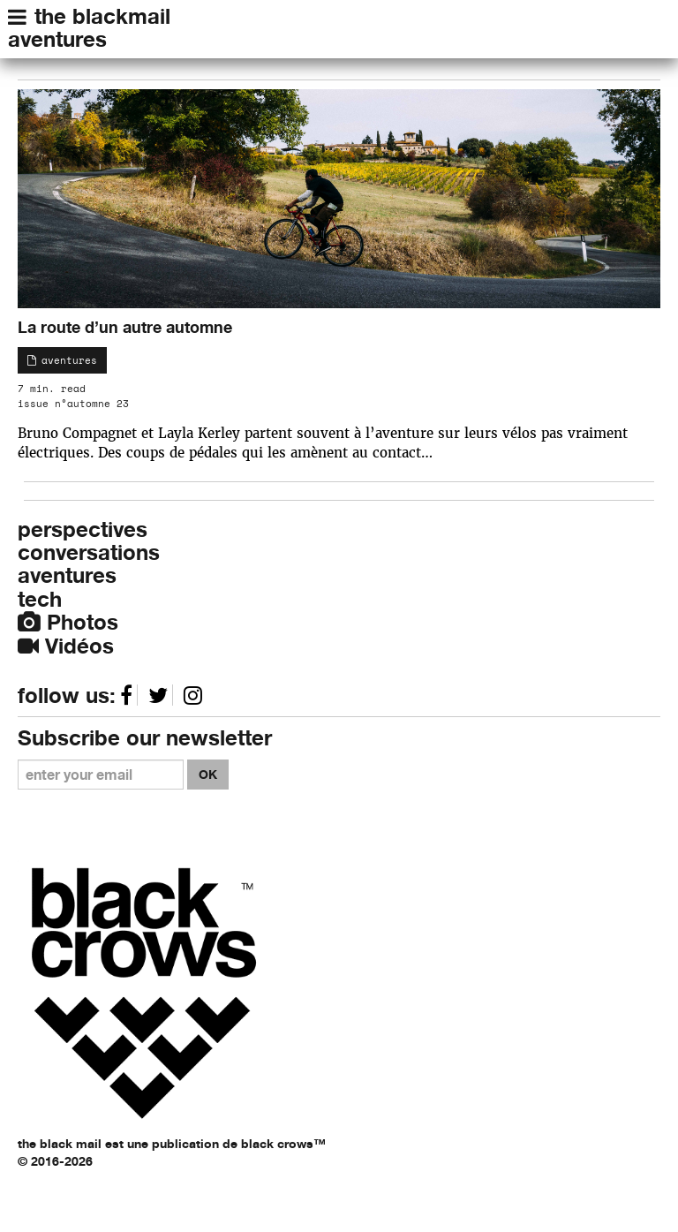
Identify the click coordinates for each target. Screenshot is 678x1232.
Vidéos (66, 646)
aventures (57, 39)
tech (40, 599)
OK (208, 774)
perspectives (82, 529)
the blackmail (102, 16)
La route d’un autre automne (125, 326)
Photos (68, 622)
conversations (89, 552)
